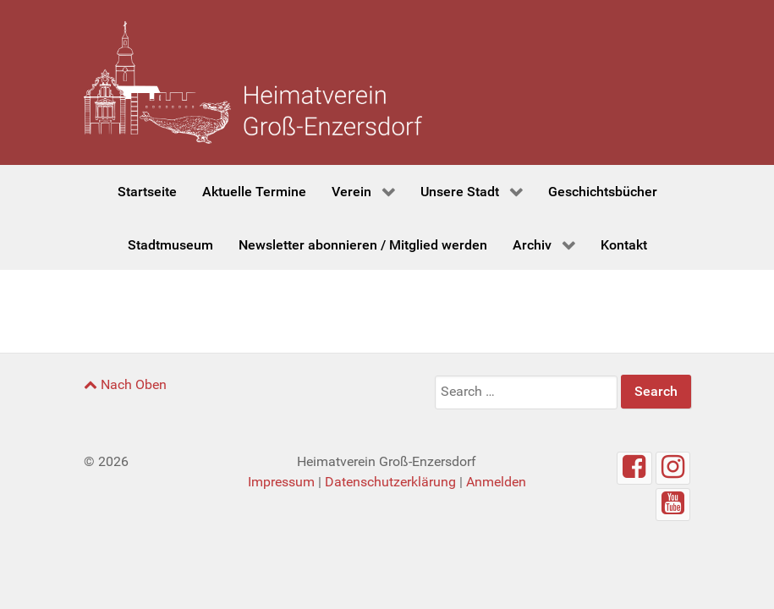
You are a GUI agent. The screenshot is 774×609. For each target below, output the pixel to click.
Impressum (281, 482)
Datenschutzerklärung (390, 482)
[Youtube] (673, 504)
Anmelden (496, 482)
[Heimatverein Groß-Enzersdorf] (253, 82)
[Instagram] (673, 468)
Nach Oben (125, 384)
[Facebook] (634, 468)
